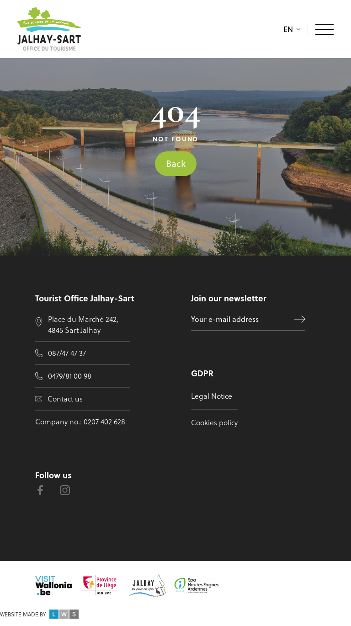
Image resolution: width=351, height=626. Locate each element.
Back (176, 163)
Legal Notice (211, 396)
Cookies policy (214, 422)
